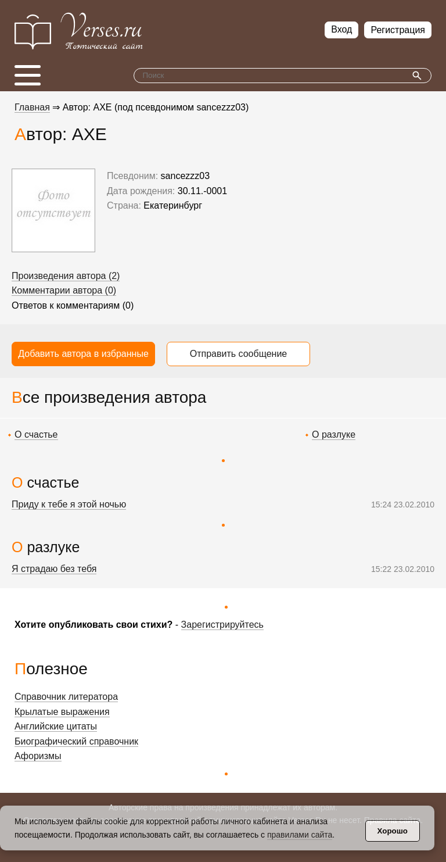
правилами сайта (299, 834)
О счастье (36, 434)
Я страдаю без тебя (54, 569)
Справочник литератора (66, 697)
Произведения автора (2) (66, 276)
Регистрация (398, 30)
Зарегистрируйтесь (222, 624)
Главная (32, 107)
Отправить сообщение (238, 354)
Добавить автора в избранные (83, 354)
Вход (341, 29)
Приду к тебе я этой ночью (69, 504)
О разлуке (333, 434)
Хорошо (392, 831)
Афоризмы (38, 756)
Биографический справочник (76, 741)
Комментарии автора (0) (64, 290)
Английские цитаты (56, 726)
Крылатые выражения (62, 712)
